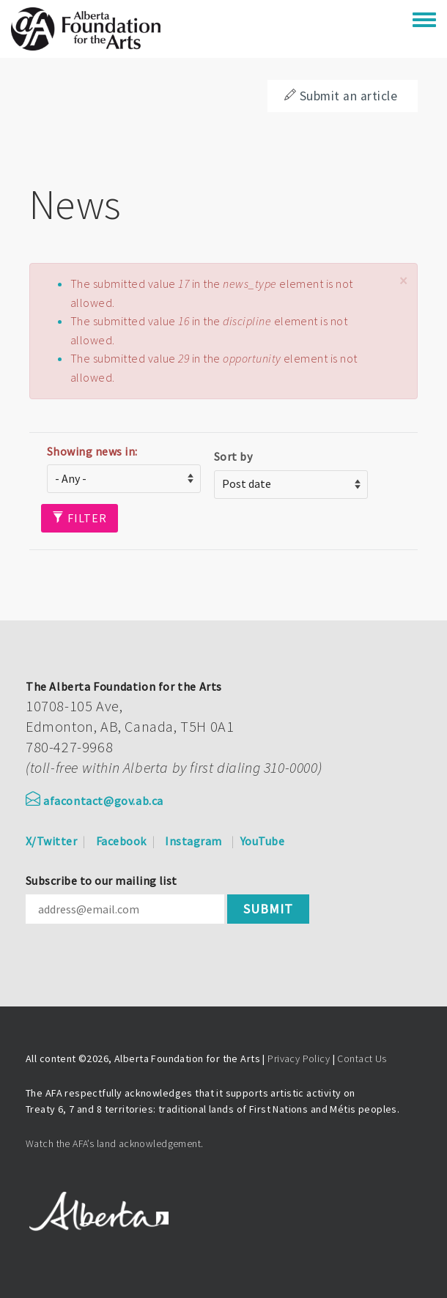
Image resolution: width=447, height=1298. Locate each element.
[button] (403, 281)
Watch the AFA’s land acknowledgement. (115, 1143)
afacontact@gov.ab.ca (94, 800)
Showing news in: (92, 451)
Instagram (193, 841)
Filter (79, 518)
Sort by (233, 456)
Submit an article (340, 96)
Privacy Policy (298, 1058)
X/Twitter (51, 841)
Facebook (121, 841)
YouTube (262, 841)
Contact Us (361, 1058)
